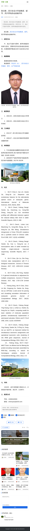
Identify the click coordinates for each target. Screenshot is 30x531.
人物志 (16, 17)
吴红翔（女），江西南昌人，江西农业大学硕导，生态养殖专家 (22, 478)
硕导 (25, 32)
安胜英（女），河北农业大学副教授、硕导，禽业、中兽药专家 (22, 462)
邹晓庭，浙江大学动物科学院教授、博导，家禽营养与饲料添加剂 (22, 486)
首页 (2, 6)
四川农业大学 (14, 32)
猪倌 (2, 17)
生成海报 (5, 427)
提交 (15, 507)
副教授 (21, 32)
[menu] (27, 2)
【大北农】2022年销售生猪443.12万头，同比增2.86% (8, 454)
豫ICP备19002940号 (20, 528)
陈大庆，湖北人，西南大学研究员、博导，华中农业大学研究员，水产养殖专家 (8, 486)
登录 (3, 505)
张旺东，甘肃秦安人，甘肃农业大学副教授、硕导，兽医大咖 (8, 478)
